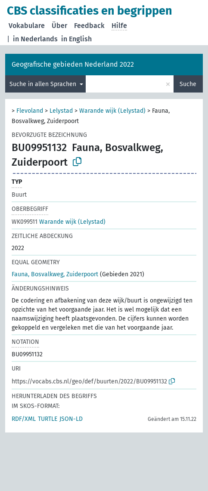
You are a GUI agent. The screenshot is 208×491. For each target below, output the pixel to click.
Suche (188, 84)
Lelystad (61, 110)
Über (59, 26)
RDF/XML (24, 419)
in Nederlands (35, 39)
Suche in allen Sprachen (43, 84)
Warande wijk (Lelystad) (112, 110)
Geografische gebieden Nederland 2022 (73, 64)
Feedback (89, 26)
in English (76, 39)
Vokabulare (27, 26)
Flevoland (29, 110)
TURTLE (47, 419)
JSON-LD (71, 419)
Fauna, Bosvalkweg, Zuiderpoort (55, 274)
